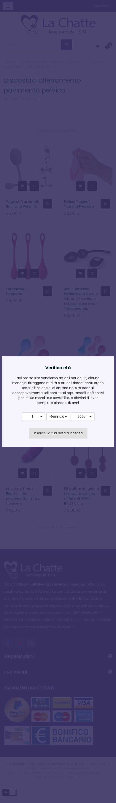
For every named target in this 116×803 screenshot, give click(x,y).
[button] (33, 417)
